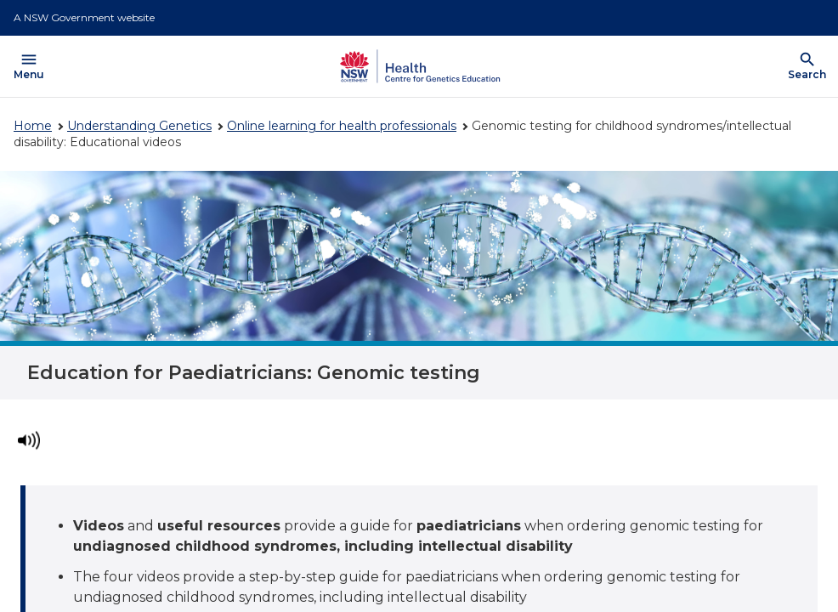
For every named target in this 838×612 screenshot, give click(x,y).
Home (33, 125)
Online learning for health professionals (341, 125)
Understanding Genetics (139, 125)
